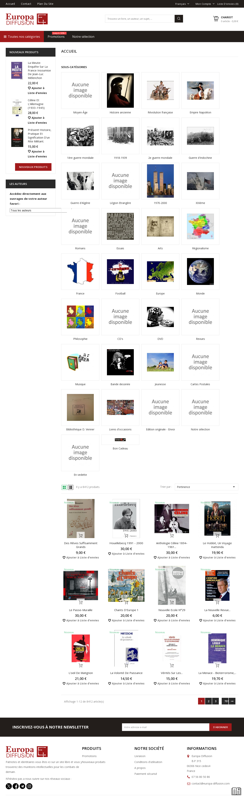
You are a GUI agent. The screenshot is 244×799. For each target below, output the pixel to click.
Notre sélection (200, 429)
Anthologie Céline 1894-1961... (171, 545)
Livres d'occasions (120, 429)
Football (120, 293)
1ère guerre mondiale (80, 158)
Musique (80, 384)
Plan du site (45, 4)
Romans (80, 248)
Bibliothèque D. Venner (80, 429)
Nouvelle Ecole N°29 (171, 610)
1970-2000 (160, 203)
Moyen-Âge (80, 112)
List (70, 487)
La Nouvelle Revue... (217, 610)
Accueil (10, 4)
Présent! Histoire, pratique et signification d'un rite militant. (39, 135)
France (80, 293)
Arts (160, 248)
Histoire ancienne (120, 112)
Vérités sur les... (172, 673)
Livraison (139, 756)
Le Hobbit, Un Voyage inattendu (217, 545)
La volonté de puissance (126, 673)
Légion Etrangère (120, 203)
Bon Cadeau (120, 448)
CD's (120, 339)
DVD (160, 339)
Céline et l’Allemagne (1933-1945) (36, 104)
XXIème (200, 203)
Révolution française (160, 112)
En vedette (80, 475)
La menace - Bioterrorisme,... (217, 673)
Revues (200, 339)
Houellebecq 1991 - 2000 (126, 543)
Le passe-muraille (80, 610)
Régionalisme (200, 248)
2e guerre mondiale (160, 158)
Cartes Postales (200, 384)
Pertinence (206, 487)
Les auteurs (18, 184)
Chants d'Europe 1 (126, 610)
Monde (200, 293)
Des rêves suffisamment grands (80, 545)
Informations (202, 748)
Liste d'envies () (227, 4)
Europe (160, 293)
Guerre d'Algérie (80, 203)
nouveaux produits (33, 167)
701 (226, 701)
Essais (120, 248)
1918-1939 (120, 158)
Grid (64, 487)
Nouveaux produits (93, 762)
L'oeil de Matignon (81, 673)
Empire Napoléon (200, 112)
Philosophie (80, 339)
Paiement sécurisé (145, 774)
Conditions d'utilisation (148, 762)
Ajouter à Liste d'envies (81, 557)
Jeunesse (160, 384)
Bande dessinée (120, 384)
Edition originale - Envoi (160, 429)
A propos (140, 768)
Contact (26, 4)
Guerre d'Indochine (200, 158)
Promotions (89, 756)
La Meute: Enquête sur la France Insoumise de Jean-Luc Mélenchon (39, 70)
